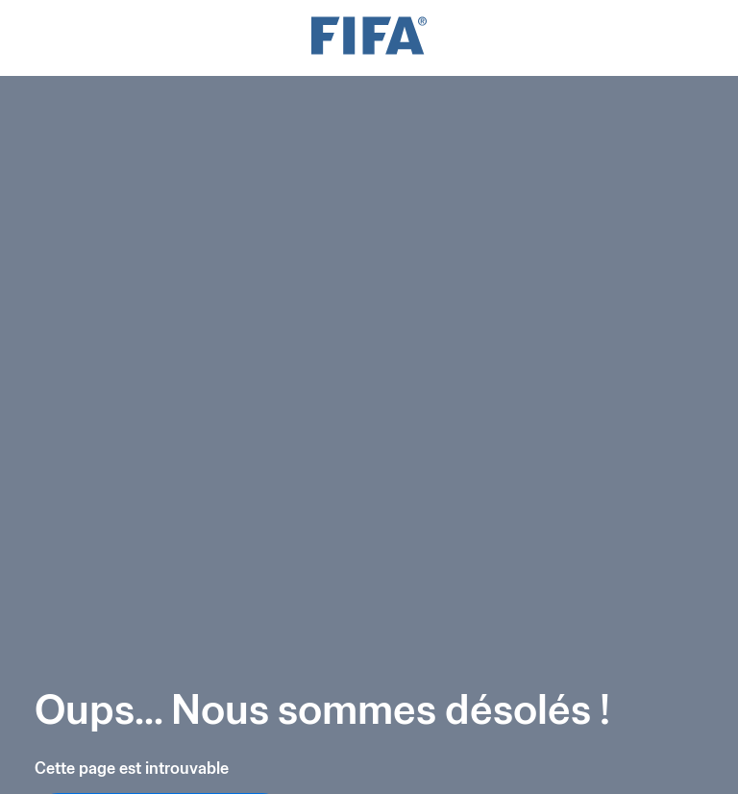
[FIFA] (369, 38)
